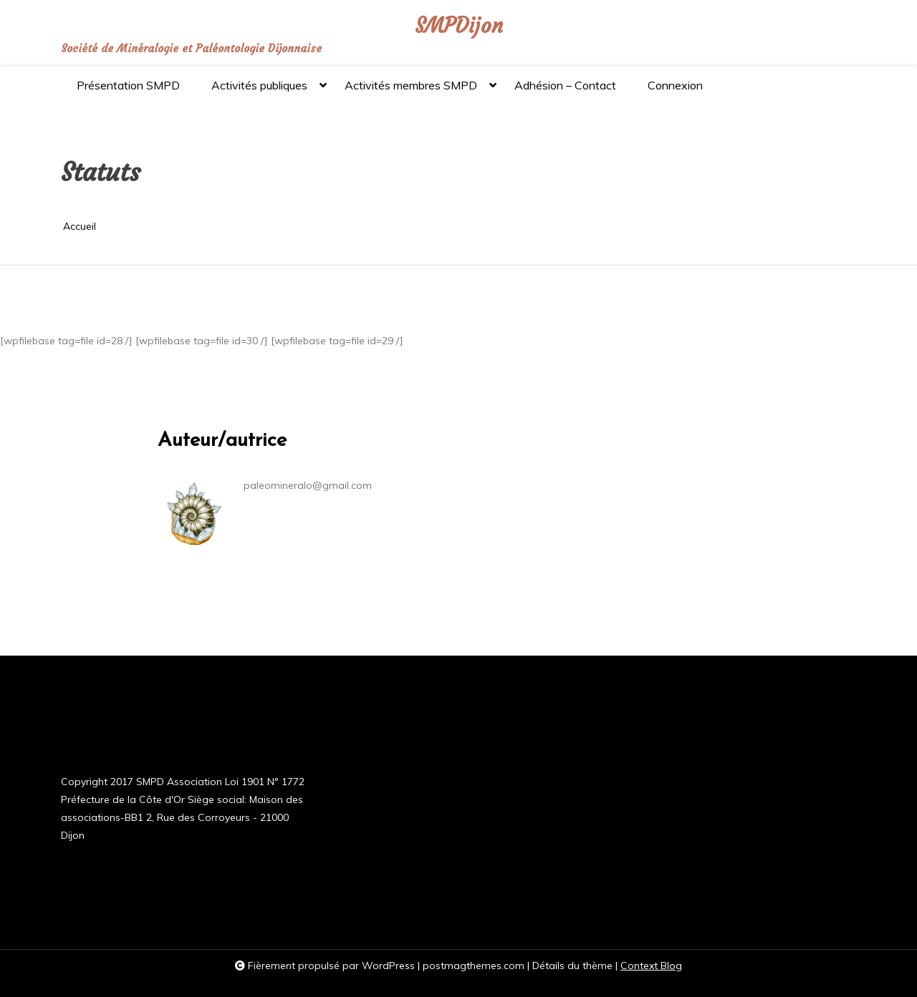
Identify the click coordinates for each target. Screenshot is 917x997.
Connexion (675, 85)
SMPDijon (459, 26)
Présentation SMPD (128, 85)
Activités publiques (259, 91)
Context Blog (651, 965)
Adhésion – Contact (565, 85)
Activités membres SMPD (411, 91)
